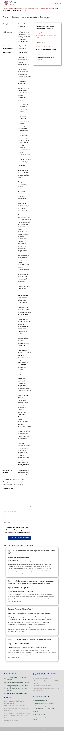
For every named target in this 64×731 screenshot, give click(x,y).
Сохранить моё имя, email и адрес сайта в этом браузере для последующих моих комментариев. (17, 530)
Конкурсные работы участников (26, 8)
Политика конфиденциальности (45, 706)
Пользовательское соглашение (44, 703)
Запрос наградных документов (44, 709)
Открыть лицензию (39, 693)
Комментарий (8, 488)
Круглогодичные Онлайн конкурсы (18, 683)
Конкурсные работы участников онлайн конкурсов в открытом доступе (17, 688)
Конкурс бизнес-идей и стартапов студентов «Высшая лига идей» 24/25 (47, 35)
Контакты (38, 711)
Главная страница (9, 8)
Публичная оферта (41, 700)
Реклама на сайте (40, 714)
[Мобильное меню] (57, 3)
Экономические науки (45, 8)
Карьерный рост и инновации (17, 693)
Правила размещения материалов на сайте (45, 718)
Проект (38, 54)
